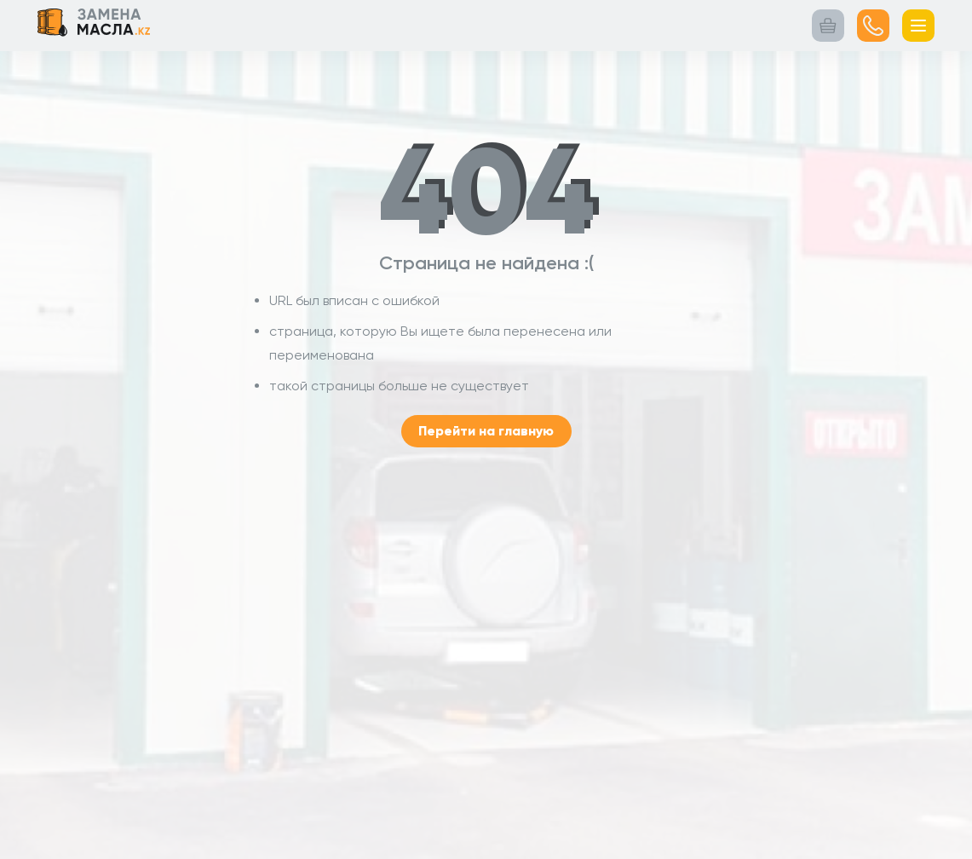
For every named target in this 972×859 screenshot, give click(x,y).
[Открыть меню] (918, 25)
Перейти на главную (486, 431)
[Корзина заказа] (828, 25)
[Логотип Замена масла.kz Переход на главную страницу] (93, 26)
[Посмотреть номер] (873, 25)
